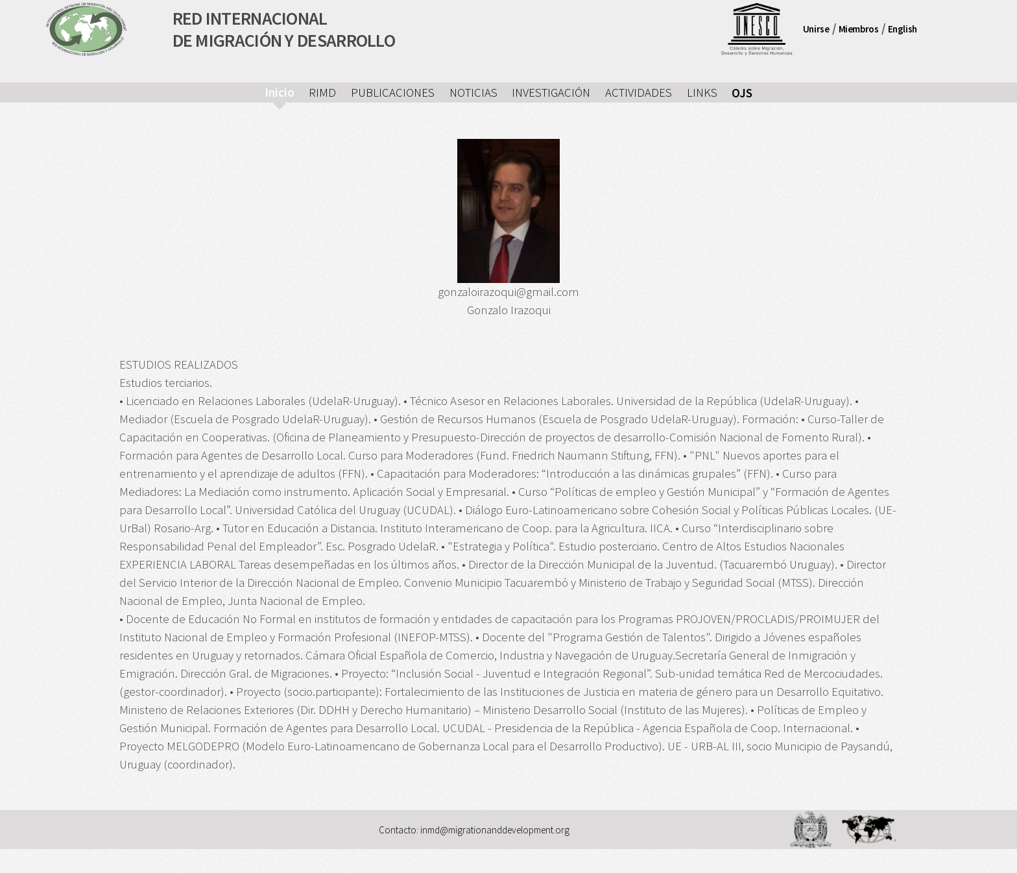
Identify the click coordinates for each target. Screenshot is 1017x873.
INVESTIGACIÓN (551, 92)
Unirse (816, 29)
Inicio (279, 92)
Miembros (859, 29)
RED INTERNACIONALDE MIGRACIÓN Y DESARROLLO (284, 29)
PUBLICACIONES (393, 92)
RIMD (322, 92)
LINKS (702, 92)
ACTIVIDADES (638, 92)
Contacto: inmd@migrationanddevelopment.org (474, 829)
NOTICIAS (473, 92)
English (902, 29)
